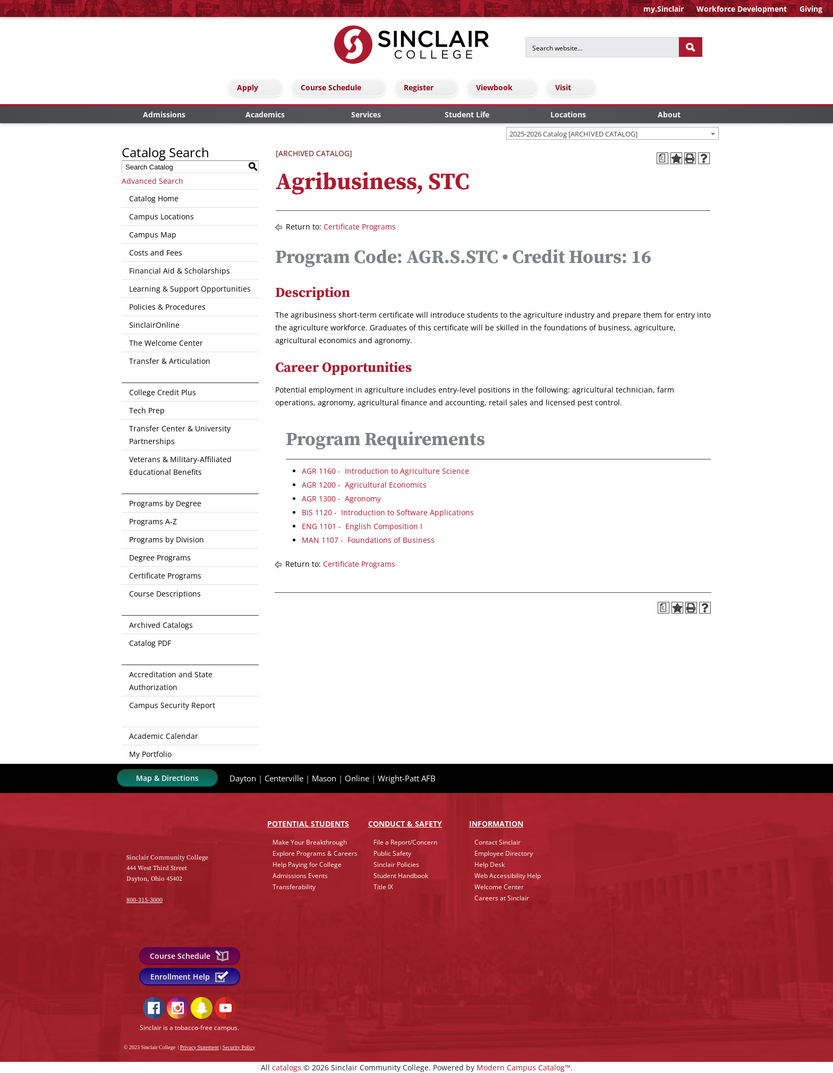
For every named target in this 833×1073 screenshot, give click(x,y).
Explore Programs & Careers (315, 853)
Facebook (154, 1008)
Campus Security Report (172, 705)
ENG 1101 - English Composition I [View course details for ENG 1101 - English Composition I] (362, 526)
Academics (265, 114)
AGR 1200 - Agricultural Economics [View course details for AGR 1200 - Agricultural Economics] (364, 485)
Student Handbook (400, 875)
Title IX (383, 886)
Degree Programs (160, 557)
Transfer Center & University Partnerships (180, 434)
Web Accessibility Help (507, 875)
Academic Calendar (163, 736)
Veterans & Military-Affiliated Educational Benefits (180, 465)
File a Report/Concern (405, 842)
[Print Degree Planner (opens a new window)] (662, 158)
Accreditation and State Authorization (170, 680)
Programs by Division (166, 539)
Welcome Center (499, 886)
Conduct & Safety (405, 824)
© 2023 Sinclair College (149, 1047)
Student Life (467, 114)
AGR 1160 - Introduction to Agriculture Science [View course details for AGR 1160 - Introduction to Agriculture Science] (385, 471)
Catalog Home (153, 198)
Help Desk (489, 864)
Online (357, 778)
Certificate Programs (165, 575)
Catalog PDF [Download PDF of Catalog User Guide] (150, 643)
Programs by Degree (165, 503)
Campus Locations (161, 216)
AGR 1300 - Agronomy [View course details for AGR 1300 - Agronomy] (341, 498)
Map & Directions (167, 778)
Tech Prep (147, 410)
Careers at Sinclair (501, 897)
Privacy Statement (199, 1047)
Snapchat (201, 1008)
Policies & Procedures (167, 307)
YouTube (225, 1008)
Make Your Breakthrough (310, 842)
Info (496, 824)
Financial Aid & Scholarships (179, 271)
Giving (811, 9)
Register (428, 87)
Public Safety (392, 853)
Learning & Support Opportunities (190, 289)
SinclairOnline (154, 325)
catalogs (286, 1067)
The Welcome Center (166, 343)
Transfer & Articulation (169, 361)
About (669, 114)
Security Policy (239, 1047)
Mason (324, 778)
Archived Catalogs (161, 625)
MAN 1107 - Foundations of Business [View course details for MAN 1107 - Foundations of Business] (368, 540)
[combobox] (612, 133)
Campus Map (152, 234)
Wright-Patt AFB (407, 778)
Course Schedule (340, 87)
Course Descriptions (165, 594)
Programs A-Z (153, 521)
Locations (568, 114)
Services (366, 114)
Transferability (294, 886)
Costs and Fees (155, 253)
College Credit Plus (162, 392)
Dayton (243, 778)
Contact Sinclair (497, 842)
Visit (572, 87)
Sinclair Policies (396, 864)
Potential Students (308, 824)
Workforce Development (741, 9)
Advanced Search (152, 181)
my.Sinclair (663, 9)
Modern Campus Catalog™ (524, 1067)
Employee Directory (503, 853)
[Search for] (602, 47)
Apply (257, 87)
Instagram (178, 1008)
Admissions (164, 114)
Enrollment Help (189, 976)
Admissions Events (300, 875)
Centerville (284, 778)
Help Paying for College (307, 864)
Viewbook (504, 87)
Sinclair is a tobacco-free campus (188, 1027)
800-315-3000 (144, 900)
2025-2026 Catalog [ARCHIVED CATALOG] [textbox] (573, 134)
